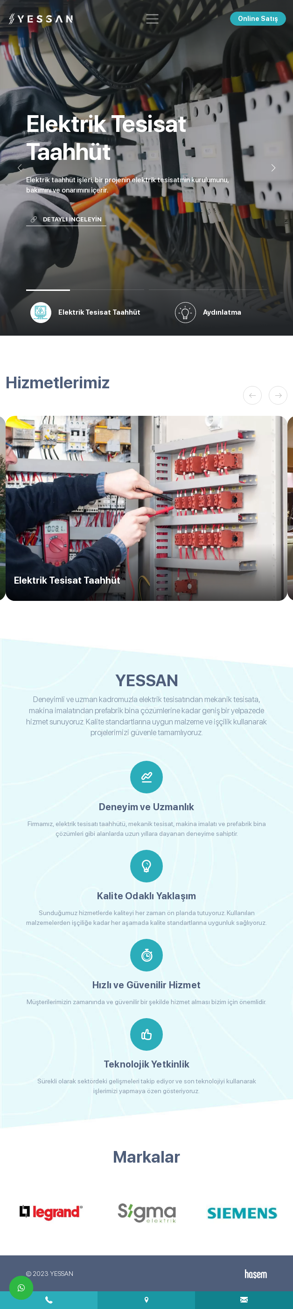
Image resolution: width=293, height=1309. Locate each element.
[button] (273, 168)
